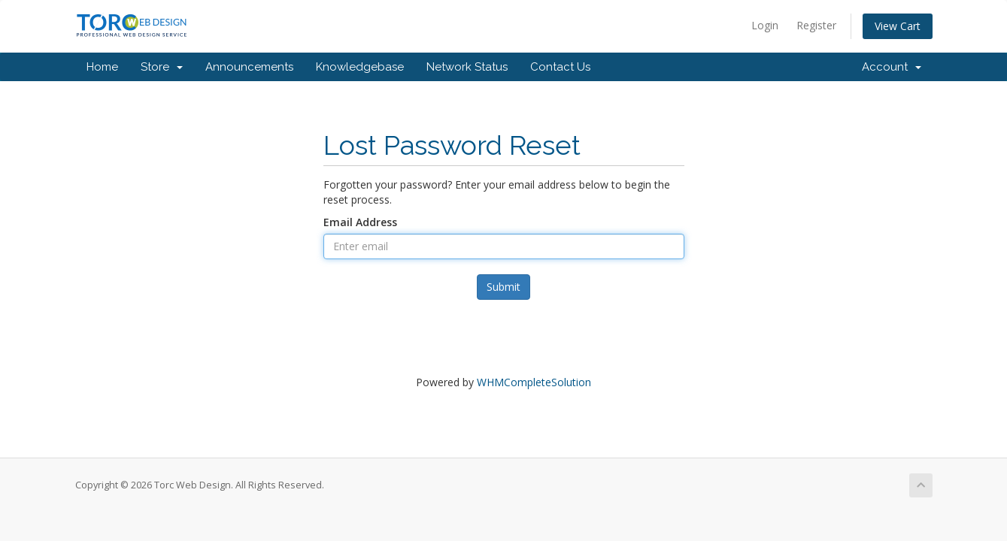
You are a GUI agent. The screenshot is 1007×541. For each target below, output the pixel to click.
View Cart (898, 26)
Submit (503, 287)
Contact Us (560, 67)
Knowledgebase (360, 67)
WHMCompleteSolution (534, 382)
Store (162, 67)
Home (102, 67)
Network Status (467, 67)
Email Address (360, 222)
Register (816, 25)
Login (764, 25)
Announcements (249, 67)
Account (891, 67)
